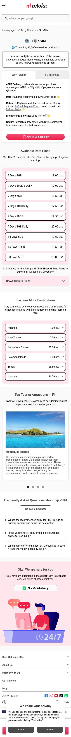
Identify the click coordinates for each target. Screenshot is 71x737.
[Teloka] (36, 5)
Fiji (15, 401)
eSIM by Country (27, 30)
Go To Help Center (35, 509)
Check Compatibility (35, 136)
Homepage (8, 30)
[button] (28, 487)
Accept (21, 730)
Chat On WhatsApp (36, 588)
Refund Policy (13, 109)
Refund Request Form (27, 106)
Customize (50, 730)
